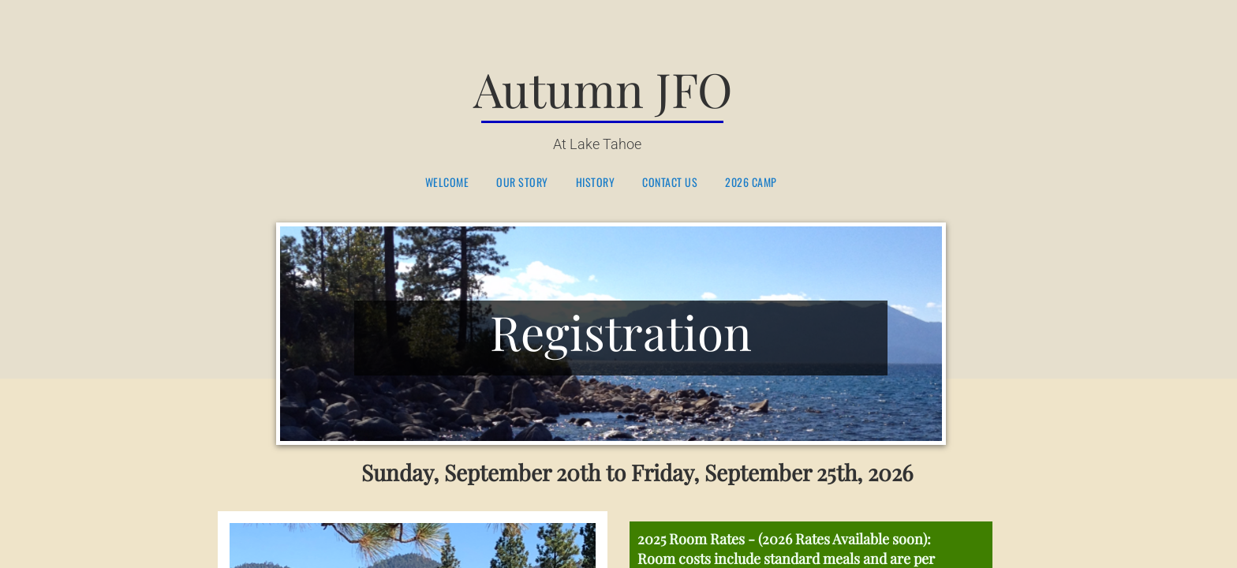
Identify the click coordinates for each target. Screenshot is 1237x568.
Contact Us (669, 182)
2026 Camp (751, 182)
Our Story (522, 182)
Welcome (447, 182)
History (595, 182)
